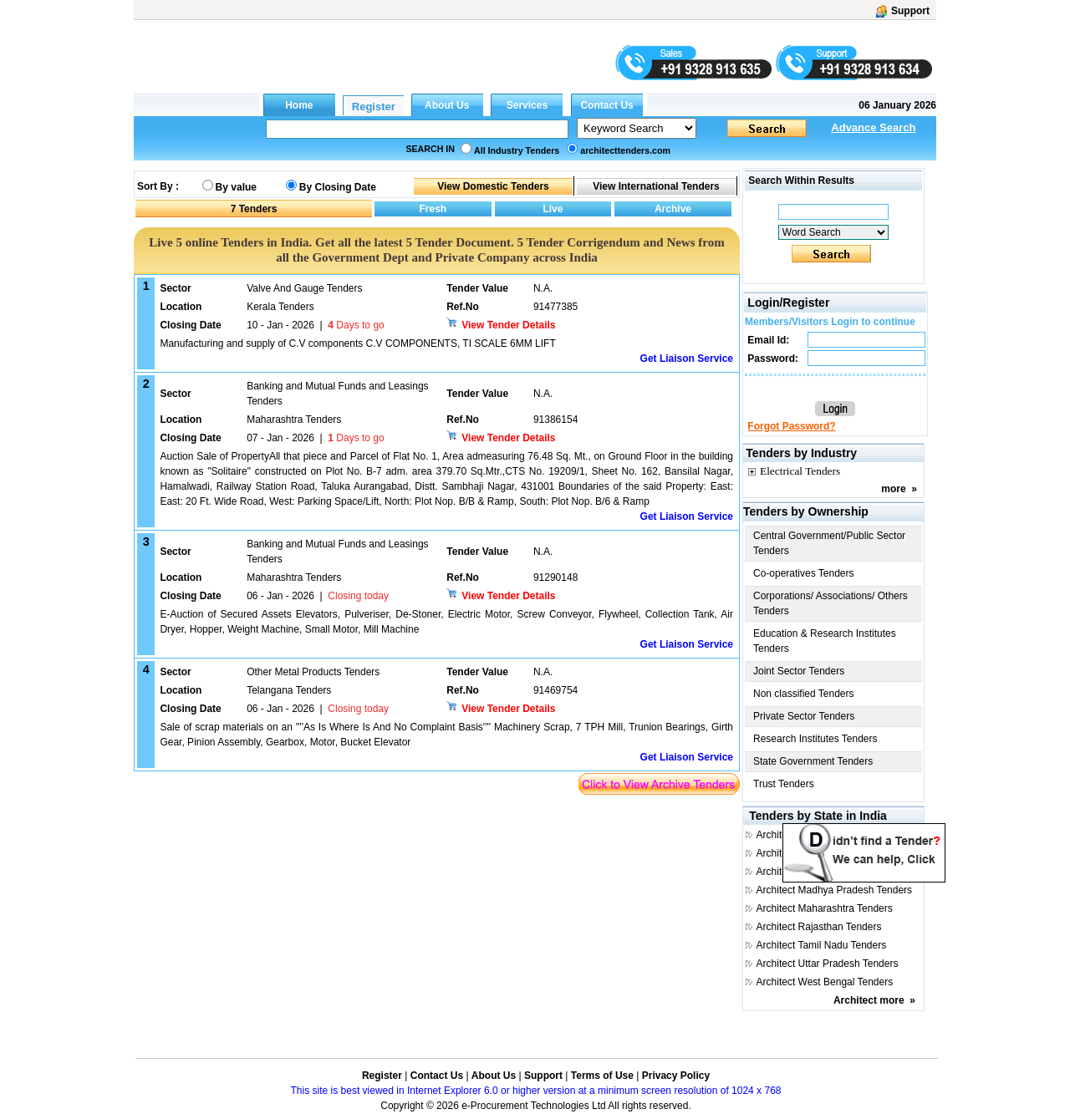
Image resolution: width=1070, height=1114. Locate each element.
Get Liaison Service (686, 358)
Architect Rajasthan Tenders (819, 927)
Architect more (868, 1000)
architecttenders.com (625, 150)
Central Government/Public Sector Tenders (829, 543)
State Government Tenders (813, 761)
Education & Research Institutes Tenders (824, 641)
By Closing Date (337, 187)
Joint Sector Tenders (798, 671)
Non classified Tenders (803, 693)
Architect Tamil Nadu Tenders (822, 945)
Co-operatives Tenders (803, 573)
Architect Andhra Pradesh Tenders (833, 835)
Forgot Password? (791, 426)
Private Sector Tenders (803, 716)
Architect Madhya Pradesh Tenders (835, 890)
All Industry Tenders (516, 150)
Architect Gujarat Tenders (813, 871)
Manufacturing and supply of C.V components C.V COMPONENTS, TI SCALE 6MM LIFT (357, 343)
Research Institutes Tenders (815, 739)
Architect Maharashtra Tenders (825, 908)
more (893, 489)
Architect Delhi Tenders (808, 853)
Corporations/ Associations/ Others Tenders (830, 603)
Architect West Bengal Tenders (825, 982)
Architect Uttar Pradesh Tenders (828, 963)
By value (236, 187)
